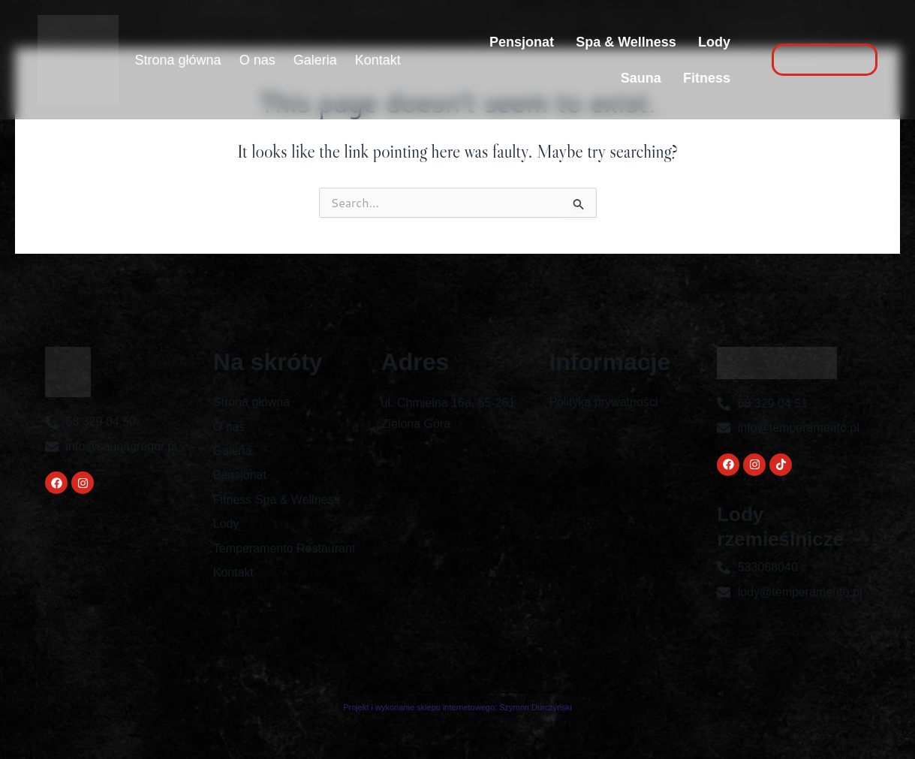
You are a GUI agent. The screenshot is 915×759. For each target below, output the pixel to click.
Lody (714, 42)
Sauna (640, 78)
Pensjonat (520, 42)
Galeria (315, 60)
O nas (257, 60)
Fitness (706, 78)
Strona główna (178, 60)
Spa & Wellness (625, 42)
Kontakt (378, 60)
